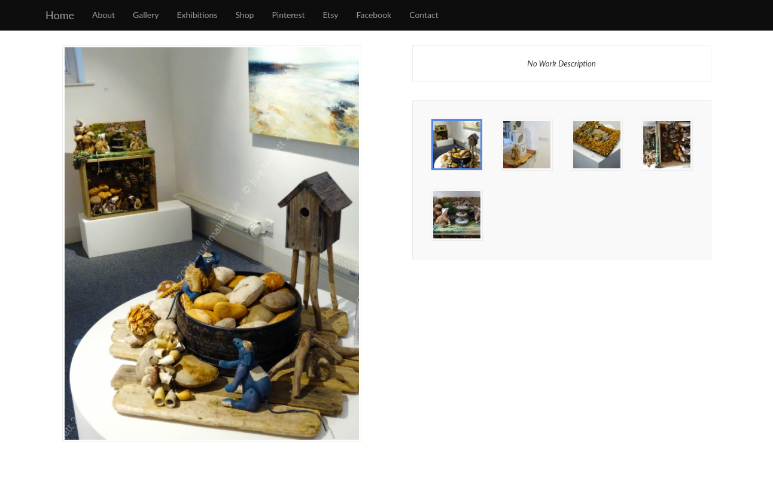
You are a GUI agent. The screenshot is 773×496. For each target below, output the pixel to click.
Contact (424, 15)
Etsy (331, 15)
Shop (244, 15)
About (103, 15)
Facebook (374, 15)
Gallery (146, 15)
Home (59, 15)
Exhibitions (197, 15)
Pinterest (288, 15)
